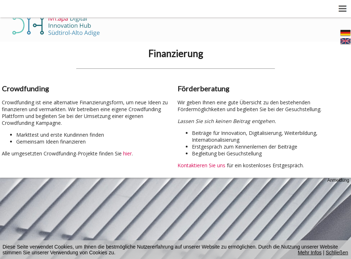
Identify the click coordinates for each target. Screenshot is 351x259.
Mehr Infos (309, 252)
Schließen (337, 252)
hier (127, 153)
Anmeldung (338, 180)
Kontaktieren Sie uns (201, 165)
